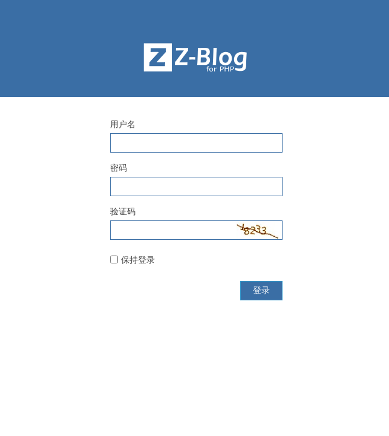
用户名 (123, 124)
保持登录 (138, 260)
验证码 (123, 211)
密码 (118, 168)
